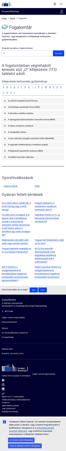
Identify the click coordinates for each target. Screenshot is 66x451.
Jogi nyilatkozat (8, 408)
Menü (61, 12)
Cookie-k (5, 402)
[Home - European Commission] (18, 368)
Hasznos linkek (11, 186)
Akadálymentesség (10, 411)
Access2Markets (9, 299)
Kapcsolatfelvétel (9, 322)
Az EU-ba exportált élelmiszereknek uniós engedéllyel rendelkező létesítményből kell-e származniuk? (45, 255)
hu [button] (55, 4)
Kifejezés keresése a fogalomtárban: (17, 48)
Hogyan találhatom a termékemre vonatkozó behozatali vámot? (45, 206)
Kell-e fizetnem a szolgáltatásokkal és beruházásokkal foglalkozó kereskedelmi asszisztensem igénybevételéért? (15, 274)
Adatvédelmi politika (10, 405)
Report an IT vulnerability (13, 396)
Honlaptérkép (8, 337)
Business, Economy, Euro (13, 353)
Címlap (4, 18)
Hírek (37, 186)
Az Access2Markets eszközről (15, 333)
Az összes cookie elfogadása (21, 440)
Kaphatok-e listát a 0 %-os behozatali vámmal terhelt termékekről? (47, 218)
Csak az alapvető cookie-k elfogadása (25, 446)
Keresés (61, 4)
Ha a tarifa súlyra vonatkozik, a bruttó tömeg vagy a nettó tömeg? (16, 206)
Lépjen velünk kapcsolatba (43, 374)
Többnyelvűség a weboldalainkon (16, 400)
